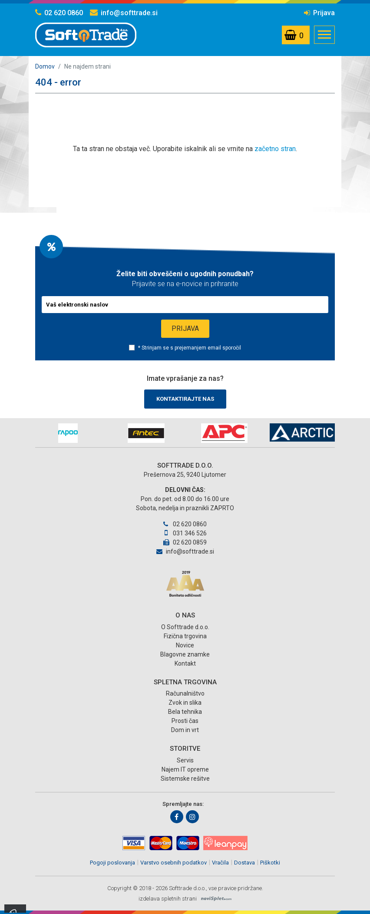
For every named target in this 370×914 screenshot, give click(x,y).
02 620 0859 (185, 542)
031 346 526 (185, 533)
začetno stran (275, 149)
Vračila (220, 862)
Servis (185, 760)
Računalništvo (185, 693)
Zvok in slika (185, 702)
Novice (185, 645)
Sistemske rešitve (185, 778)
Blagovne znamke (185, 654)
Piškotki (270, 862)
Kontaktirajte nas (185, 399)
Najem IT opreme (185, 769)
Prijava (319, 13)
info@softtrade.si (124, 13)
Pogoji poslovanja (112, 862)
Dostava (244, 862)
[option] (68, 433)
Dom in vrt (185, 729)
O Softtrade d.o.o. (185, 627)
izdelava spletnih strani (168, 898)
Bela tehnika (185, 711)
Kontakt (185, 663)
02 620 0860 (59, 13)
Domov (45, 66)
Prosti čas (185, 720)
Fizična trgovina (185, 636)
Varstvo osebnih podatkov (173, 862)
